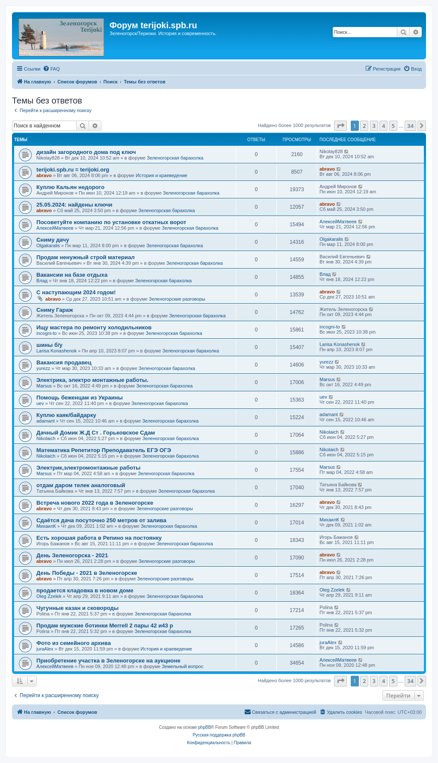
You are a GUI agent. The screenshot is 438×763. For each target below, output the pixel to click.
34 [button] (410, 126)
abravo (44, 175)
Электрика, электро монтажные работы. (92, 380)
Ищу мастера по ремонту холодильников (93, 327)
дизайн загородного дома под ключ (86, 152)
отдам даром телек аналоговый (80, 485)
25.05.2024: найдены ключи (74, 204)
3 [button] (374, 126)
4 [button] (383, 126)
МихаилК (46, 526)
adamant (45, 420)
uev (40, 403)
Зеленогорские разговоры (177, 299)
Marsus (44, 385)
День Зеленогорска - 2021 (72, 555)
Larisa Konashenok (56, 350)
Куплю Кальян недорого (70, 187)
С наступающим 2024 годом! (76, 292)
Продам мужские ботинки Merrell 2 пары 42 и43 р (104, 625)
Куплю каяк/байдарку (66, 415)
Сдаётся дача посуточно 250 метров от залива (101, 520)
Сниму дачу (52, 240)
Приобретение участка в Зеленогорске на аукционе (108, 660)
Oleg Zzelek (49, 596)
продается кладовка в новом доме (84, 590)
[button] (340, 126)
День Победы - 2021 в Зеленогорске (86, 573)
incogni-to (46, 333)
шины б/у (49, 345)
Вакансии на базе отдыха (71, 275)
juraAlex (44, 648)
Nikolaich (46, 438)
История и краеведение (161, 175)
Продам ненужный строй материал (85, 257)
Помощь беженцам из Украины (79, 397)
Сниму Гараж (54, 310)
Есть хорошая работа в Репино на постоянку (99, 538)
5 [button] (393, 126)
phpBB (204, 727)
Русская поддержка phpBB (218, 735)
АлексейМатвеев (55, 228)
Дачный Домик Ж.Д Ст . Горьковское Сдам (95, 432)
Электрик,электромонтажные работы (88, 467)
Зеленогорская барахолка (175, 157)
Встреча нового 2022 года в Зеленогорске (94, 503)
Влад (41, 280)
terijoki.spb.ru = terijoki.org (72, 169)
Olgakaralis (48, 245)
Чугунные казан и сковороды (77, 608)
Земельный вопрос (182, 666)
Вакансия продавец (64, 362)
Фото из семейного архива (73, 643)
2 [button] (364, 126)
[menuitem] (51, 69)
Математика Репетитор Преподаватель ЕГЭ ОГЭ (103, 450)
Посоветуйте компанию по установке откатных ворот (111, 222)
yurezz (43, 368)
